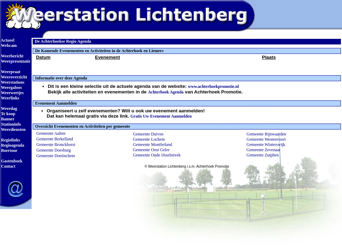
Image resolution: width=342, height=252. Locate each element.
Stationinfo (10, 124)
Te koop (7, 113)
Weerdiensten (13, 129)
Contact (7, 166)
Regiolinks (10, 140)
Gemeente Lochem (149, 139)
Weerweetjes (12, 92)
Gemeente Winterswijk (265, 144)
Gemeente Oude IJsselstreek (157, 155)
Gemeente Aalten (50, 133)
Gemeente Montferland (152, 144)
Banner (7, 119)
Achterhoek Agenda (166, 92)
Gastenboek (11, 161)
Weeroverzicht (13, 77)
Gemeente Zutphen (262, 155)
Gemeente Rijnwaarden (266, 134)
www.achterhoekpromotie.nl (213, 86)
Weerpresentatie (15, 61)
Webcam (8, 45)
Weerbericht (12, 56)
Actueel (7, 40)
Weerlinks (9, 98)
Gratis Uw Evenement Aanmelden (161, 116)
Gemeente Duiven (148, 134)
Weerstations (12, 82)
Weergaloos (11, 87)
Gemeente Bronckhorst (55, 144)
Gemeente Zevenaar (263, 149)
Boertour (9, 150)
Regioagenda (12, 145)
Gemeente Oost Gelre (151, 149)
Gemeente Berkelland (54, 138)
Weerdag (8, 108)
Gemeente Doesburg (53, 150)
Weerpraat (10, 71)
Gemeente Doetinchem (55, 155)
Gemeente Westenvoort (266, 139)
